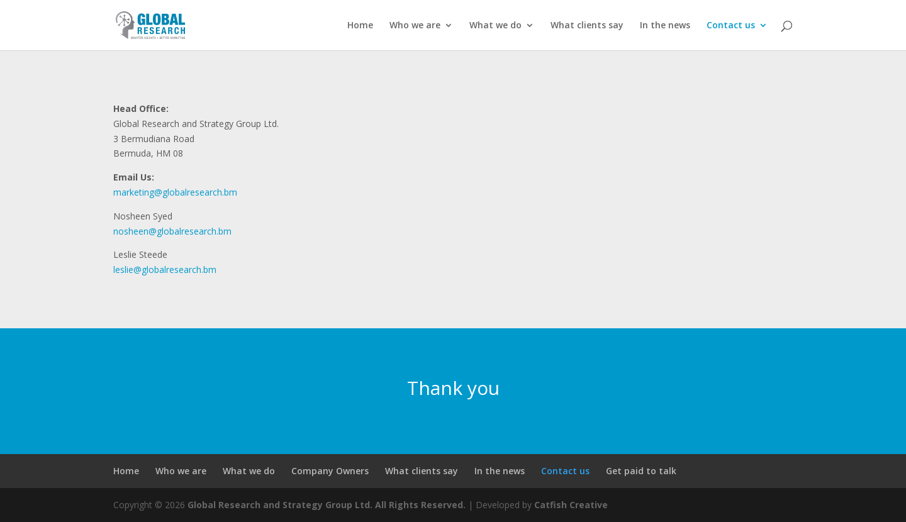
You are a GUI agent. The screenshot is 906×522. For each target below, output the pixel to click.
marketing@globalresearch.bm (175, 192)
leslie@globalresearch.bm (164, 269)
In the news (665, 26)
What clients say (587, 26)
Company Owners (330, 471)
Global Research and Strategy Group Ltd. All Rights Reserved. (326, 505)
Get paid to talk (641, 471)
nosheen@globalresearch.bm (172, 231)
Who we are (414, 26)
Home (360, 26)
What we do (495, 26)
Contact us (731, 26)
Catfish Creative (571, 505)
